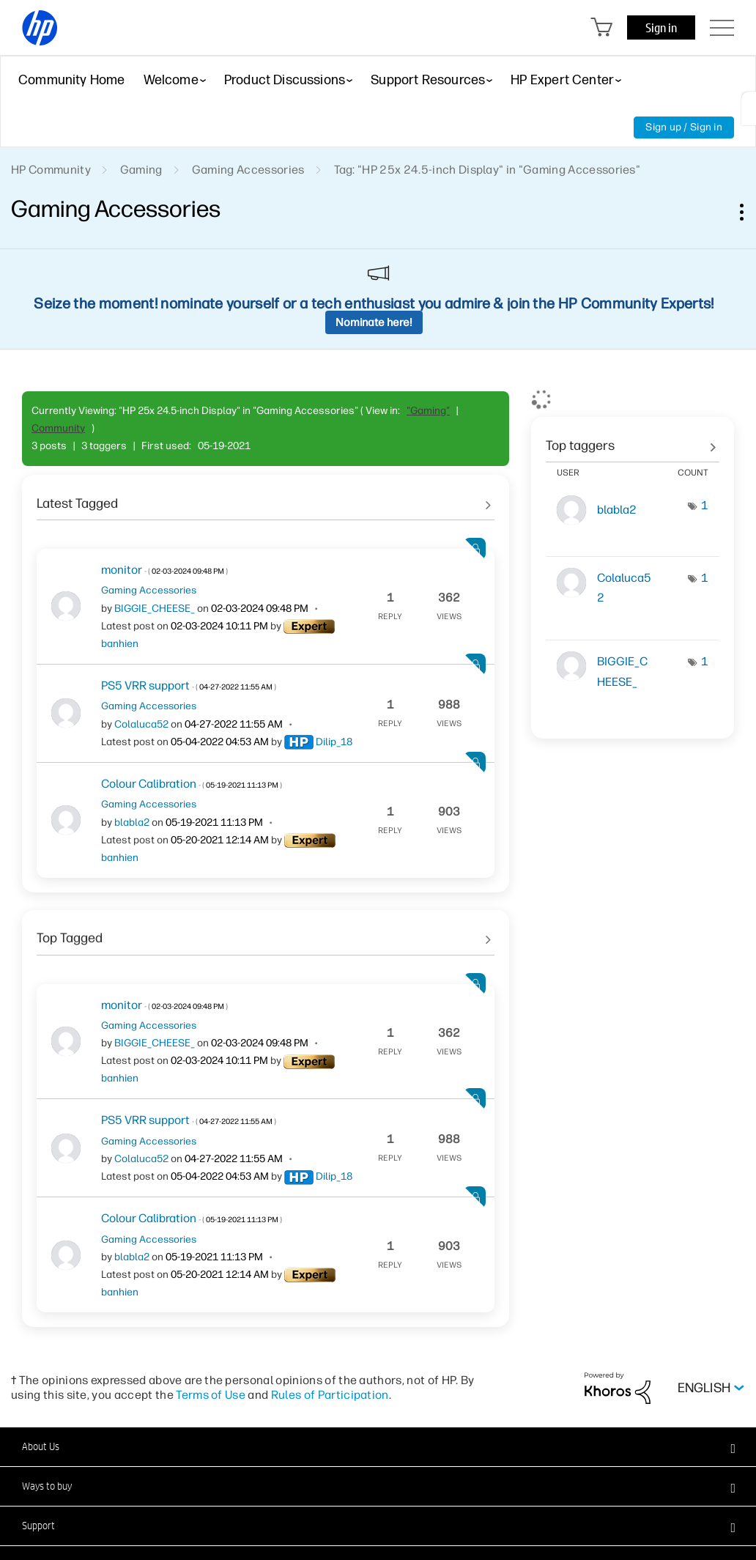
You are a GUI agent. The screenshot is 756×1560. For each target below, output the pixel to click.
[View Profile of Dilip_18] (334, 742)
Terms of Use (210, 1395)
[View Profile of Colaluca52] (141, 724)
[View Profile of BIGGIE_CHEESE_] (154, 608)
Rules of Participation (330, 1395)
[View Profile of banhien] (119, 643)
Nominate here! (374, 322)
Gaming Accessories (248, 170)
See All (265, 498)
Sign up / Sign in (683, 127)
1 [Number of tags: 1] (704, 505)
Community (58, 428)
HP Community (51, 170)
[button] (378, 1446)
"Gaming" (428, 410)
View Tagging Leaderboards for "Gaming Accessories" (632, 440)
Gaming (141, 170)
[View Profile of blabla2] (131, 822)
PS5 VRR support (188, 685)
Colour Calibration (191, 784)
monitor (164, 570)
